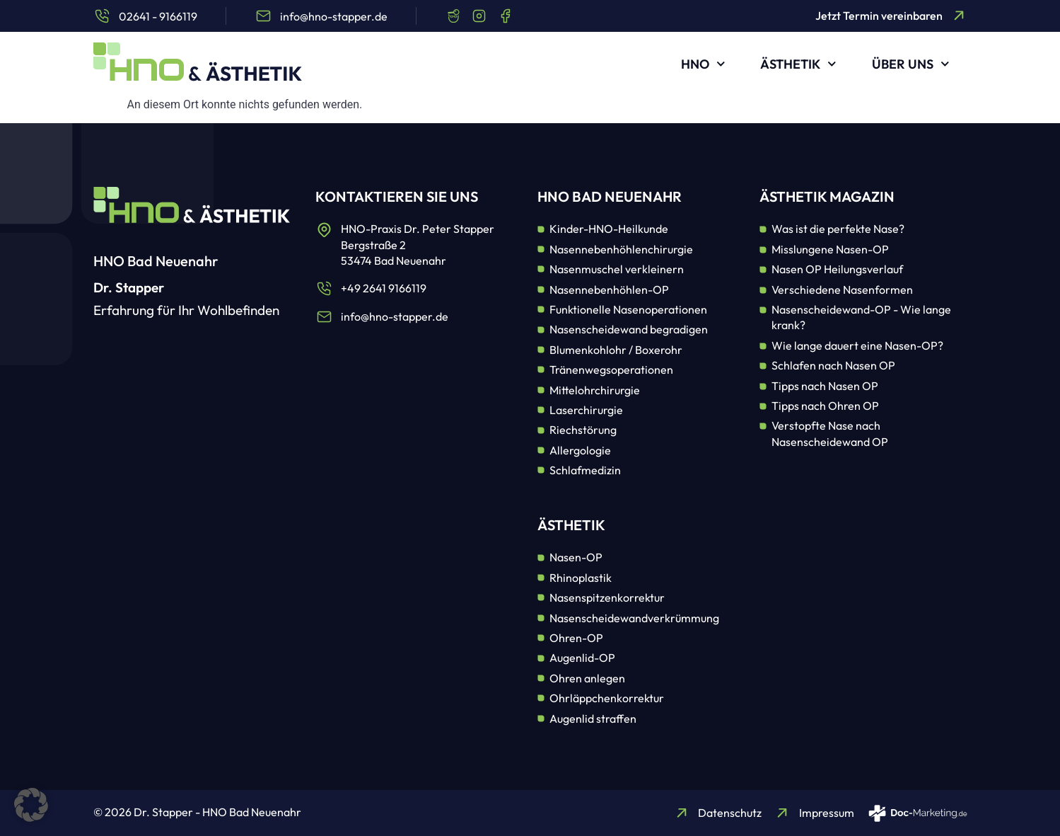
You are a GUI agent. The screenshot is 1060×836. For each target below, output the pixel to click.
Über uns (911, 64)
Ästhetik (798, 64)
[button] (31, 805)
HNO (703, 64)
